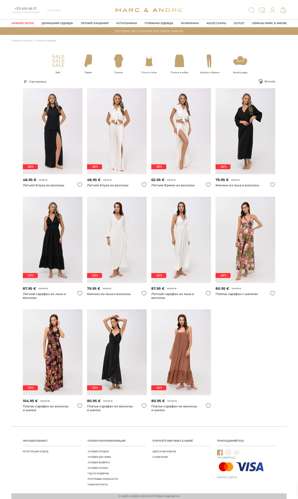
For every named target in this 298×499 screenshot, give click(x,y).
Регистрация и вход (35, 451)
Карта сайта (227, 477)
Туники (118, 72)
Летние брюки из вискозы (173, 185)
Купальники (126, 23)
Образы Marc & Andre (269, 23)
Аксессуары (216, 23)
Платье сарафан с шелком (237, 294)
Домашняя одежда (57, 23)
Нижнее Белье (22, 23)
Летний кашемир (95, 23)
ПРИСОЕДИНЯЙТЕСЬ (230, 440)
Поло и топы (149, 72)
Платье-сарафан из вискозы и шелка (46, 408)
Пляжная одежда (159, 23)
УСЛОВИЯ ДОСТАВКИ (99, 457)
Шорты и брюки (210, 72)
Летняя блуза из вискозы (43, 185)
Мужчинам (190, 23)
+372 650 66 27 (25, 8)
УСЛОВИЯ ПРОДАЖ (98, 451)
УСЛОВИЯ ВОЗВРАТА (99, 462)
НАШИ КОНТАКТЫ (98, 484)
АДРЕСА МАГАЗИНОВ (164, 451)
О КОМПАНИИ (160, 457)
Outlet (239, 23)
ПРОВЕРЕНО (226, 457)
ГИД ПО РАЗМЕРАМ (98, 473)
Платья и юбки (179, 72)
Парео (88, 72)
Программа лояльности (103, 479)
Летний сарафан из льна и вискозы (44, 296)
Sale (57, 72)
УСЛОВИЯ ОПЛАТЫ (98, 468)
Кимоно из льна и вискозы (237, 185)
